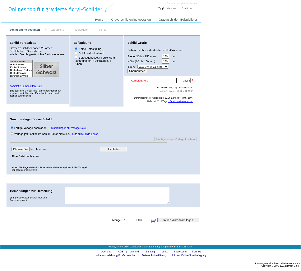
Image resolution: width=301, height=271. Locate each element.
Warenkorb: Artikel (176, 8)
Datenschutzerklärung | (154, 255)
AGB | (121, 251)
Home (99, 19)
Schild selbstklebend (91, 53)
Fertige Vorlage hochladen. (30, 127)
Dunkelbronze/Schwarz (21, 70)
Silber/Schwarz (21, 61)
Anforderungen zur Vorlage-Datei (68, 128)
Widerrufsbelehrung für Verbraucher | (116, 255)
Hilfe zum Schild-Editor (85, 134)
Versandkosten (185, 87)
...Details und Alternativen (180, 101)
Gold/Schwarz (21, 64)
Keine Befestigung (89, 48)
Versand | (134, 251)
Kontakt (33, 170)
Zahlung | (150, 251)
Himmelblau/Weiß (21, 76)
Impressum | (180, 251)
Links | (165, 251)
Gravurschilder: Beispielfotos (178, 19)
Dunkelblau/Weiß (21, 73)
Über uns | (106, 251)
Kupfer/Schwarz (21, 67)
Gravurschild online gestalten (131, 19)
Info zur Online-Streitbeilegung (189, 255)
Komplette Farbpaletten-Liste (26, 86)
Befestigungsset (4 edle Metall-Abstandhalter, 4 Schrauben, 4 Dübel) (95, 60)
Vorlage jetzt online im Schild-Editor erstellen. (42, 134)
